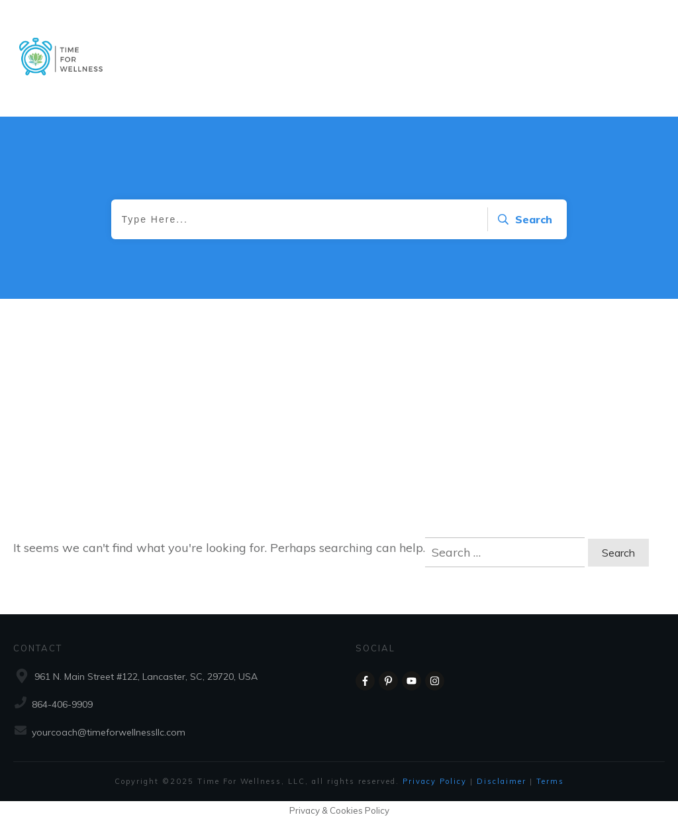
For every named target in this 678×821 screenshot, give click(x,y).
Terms (550, 781)
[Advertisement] (339, 431)
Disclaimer (503, 781)
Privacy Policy (436, 781)
